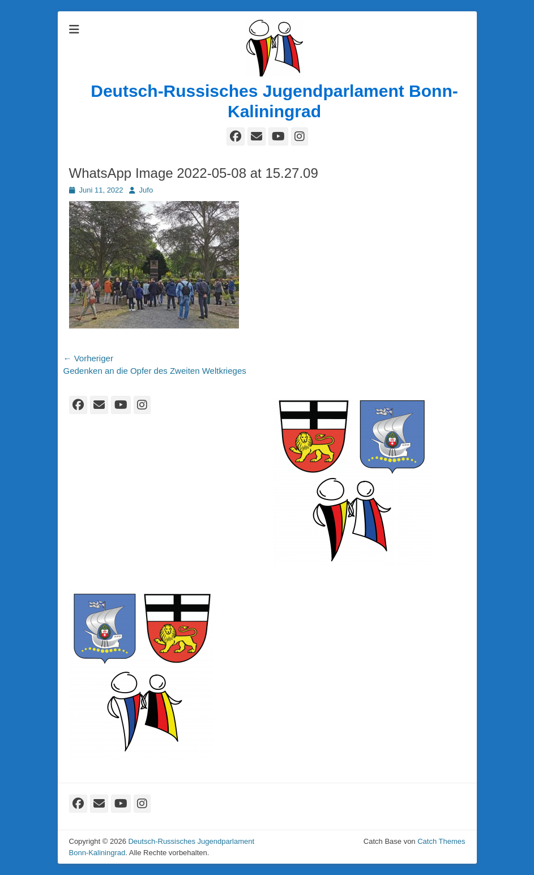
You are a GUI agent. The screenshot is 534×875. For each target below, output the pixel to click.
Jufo (146, 190)
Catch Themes (441, 841)
